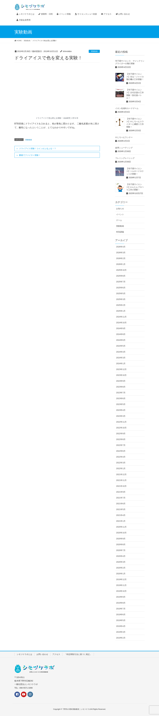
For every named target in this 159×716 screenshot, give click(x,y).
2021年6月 (120, 503)
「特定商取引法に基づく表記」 (78, 654)
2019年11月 (121, 585)
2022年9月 (120, 433)
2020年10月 (121, 533)
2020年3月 (120, 562)
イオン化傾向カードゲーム (126, 108)
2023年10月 (121, 375)
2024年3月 (120, 358)
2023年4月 (120, 410)
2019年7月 (120, 609)
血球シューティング (124, 148)
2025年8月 (120, 276)
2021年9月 (120, 492)
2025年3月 (120, 299)
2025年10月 (121, 270)
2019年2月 (120, 638)
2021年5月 (120, 509)
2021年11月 (121, 480)
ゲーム (119, 220)
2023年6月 (120, 398)
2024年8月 (120, 334)
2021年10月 (121, 486)
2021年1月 (120, 521)
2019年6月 (120, 614)
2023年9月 (120, 381)
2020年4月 (120, 556)
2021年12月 (121, 474)
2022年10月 (121, 428)
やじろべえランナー (124, 137)
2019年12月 (121, 579)
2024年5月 (120, 346)
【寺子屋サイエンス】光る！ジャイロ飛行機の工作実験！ (135, 76)
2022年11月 (121, 422)
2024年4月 (120, 352)
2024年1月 (120, 363)
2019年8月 (120, 603)
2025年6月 (120, 288)
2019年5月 (120, 620)
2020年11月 (121, 527)
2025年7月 (120, 282)
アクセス (56, 654)
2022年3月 (120, 463)
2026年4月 (120, 247)
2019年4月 (120, 626)
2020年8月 (120, 544)
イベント (120, 214)
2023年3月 (120, 416)
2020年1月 (120, 573)
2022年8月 (120, 439)
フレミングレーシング (125, 158)
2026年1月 (120, 264)
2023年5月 (120, 404)
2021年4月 (120, 515)
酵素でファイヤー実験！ (29, 155)
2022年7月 (120, 445)
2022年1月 (120, 468)
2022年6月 (120, 451)
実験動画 (94, 51)
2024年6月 (120, 340)
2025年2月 (120, 305)
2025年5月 (120, 293)
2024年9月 (120, 328)
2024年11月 (121, 317)
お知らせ (120, 208)
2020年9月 (120, 539)
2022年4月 (120, 457)
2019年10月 (121, 591)
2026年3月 (120, 252)
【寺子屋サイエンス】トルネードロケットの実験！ (135, 171)
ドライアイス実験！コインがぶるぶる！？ (37, 148)
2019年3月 (120, 632)
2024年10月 (121, 322)
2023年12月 (121, 369)
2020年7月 (120, 550)
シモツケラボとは (24, 654)
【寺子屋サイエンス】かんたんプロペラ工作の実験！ (135, 187)
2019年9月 (120, 597)
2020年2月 (120, 568)
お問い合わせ (42, 654)
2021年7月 (120, 498)
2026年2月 (120, 258)
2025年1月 (120, 311)
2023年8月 (120, 387)
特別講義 (120, 232)
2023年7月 (120, 392)
